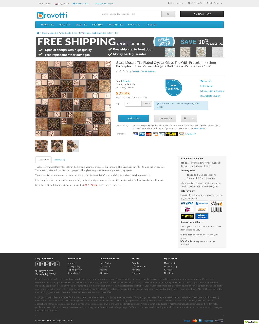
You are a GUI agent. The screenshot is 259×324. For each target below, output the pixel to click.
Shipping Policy (75, 269)
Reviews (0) (60, 159)
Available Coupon (210, 96)
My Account (169, 263)
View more (190, 134)
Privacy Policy (74, 266)
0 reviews (136, 71)
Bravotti (126, 81)
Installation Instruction (212, 91)
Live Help (206, 81)
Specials (136, 273)
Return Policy (74, 273)
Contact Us (105, 266)
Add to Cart (133, 118)
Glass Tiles (65, 24)
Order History (170, 266)
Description (43, 159)
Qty (117, 103)
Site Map (104, 273)
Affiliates (136, 269)
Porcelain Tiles (115, 24)
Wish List (168, 269)
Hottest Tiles (47, 24)
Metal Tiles (81, 24)
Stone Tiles (134, 24)
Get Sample (165, 118)
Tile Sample (207, 86)
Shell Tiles (97, 24)
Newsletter (169, 273)
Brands (135, 263)
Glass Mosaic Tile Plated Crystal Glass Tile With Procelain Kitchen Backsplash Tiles (80, 33)
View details (200, 128)
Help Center (105, 263)
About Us (72, 263)
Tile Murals (151, 24)
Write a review (148, 71)
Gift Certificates (139, 266)
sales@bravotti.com (104, 3)
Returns (103, 269)
